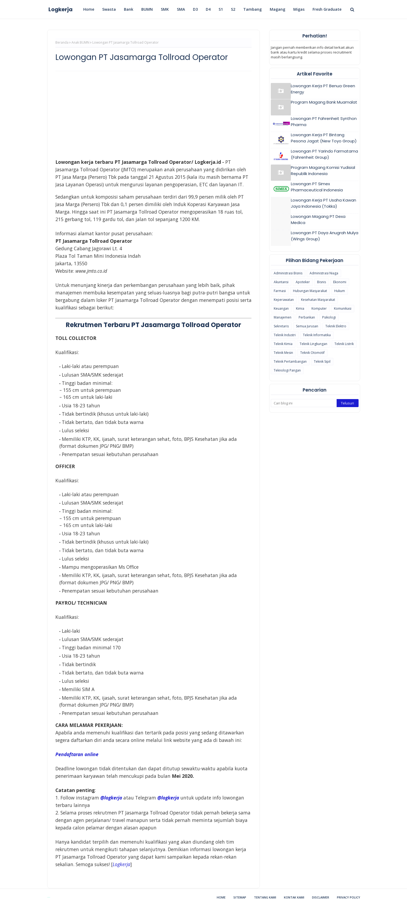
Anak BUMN (80, 42)
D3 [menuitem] (195, 9)
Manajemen (282, 317)
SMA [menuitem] (181, 9)
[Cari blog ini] (304, 403)
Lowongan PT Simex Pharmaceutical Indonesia (317, 187)
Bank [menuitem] (128, 9)
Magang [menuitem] (277, 9)
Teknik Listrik (344, 344)
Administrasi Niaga (324, 273)
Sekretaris (281, 326)
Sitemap (239, 897)
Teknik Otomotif (312, 352)
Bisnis (321, 282)
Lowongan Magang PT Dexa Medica (318, 219)
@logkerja (168, 797)
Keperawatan (284, 299)
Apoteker (303, 282)
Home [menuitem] (88, 9)
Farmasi (280, 291)
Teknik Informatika (317, 335)
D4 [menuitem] (208, 9)
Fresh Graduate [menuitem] (327, 9)
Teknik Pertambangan (290, 361)
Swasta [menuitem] (109, 9)
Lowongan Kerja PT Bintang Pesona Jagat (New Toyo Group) (324, 138)
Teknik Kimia (283, 344)
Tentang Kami (265, 897)
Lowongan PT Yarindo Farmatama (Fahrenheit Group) (324, 154)
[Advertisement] (153, 114)
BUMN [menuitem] (147, 9)
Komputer (319, 308)
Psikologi (329, 317)
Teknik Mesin (283, 352)
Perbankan (307, 317)
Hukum (339, 291)
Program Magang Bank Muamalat (324, 102)
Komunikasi (342, 308)
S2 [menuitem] (233, 9)
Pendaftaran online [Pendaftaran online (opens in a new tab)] (76, 754)
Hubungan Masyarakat (310, 291)
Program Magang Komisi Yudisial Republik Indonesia (323, 170)
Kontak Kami (294, 897)
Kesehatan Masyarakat (318, 299)
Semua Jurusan (307, 326)
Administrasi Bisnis (288, 273)
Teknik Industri (285, 335)
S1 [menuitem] (221, 9)
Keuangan (281, 308)
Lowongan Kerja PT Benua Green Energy (323, 89)
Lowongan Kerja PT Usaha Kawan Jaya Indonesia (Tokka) (323, 203)
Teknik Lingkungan (313, 344)
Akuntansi (281, 282)
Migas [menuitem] (299, 9)
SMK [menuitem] (165, 9)
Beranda (62, 42)
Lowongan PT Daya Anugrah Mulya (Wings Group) (324, 236)
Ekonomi (339, 282)
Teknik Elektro (335, 326)
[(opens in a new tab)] (121, 864)
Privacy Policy (348, 897)
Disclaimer (320, 897)
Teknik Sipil (322, 361)
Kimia (300, 308)
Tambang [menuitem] (252, 9)
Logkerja (60, 9)
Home (221, 897)
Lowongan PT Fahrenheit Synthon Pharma (324, 121)
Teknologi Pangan (287, 370)
